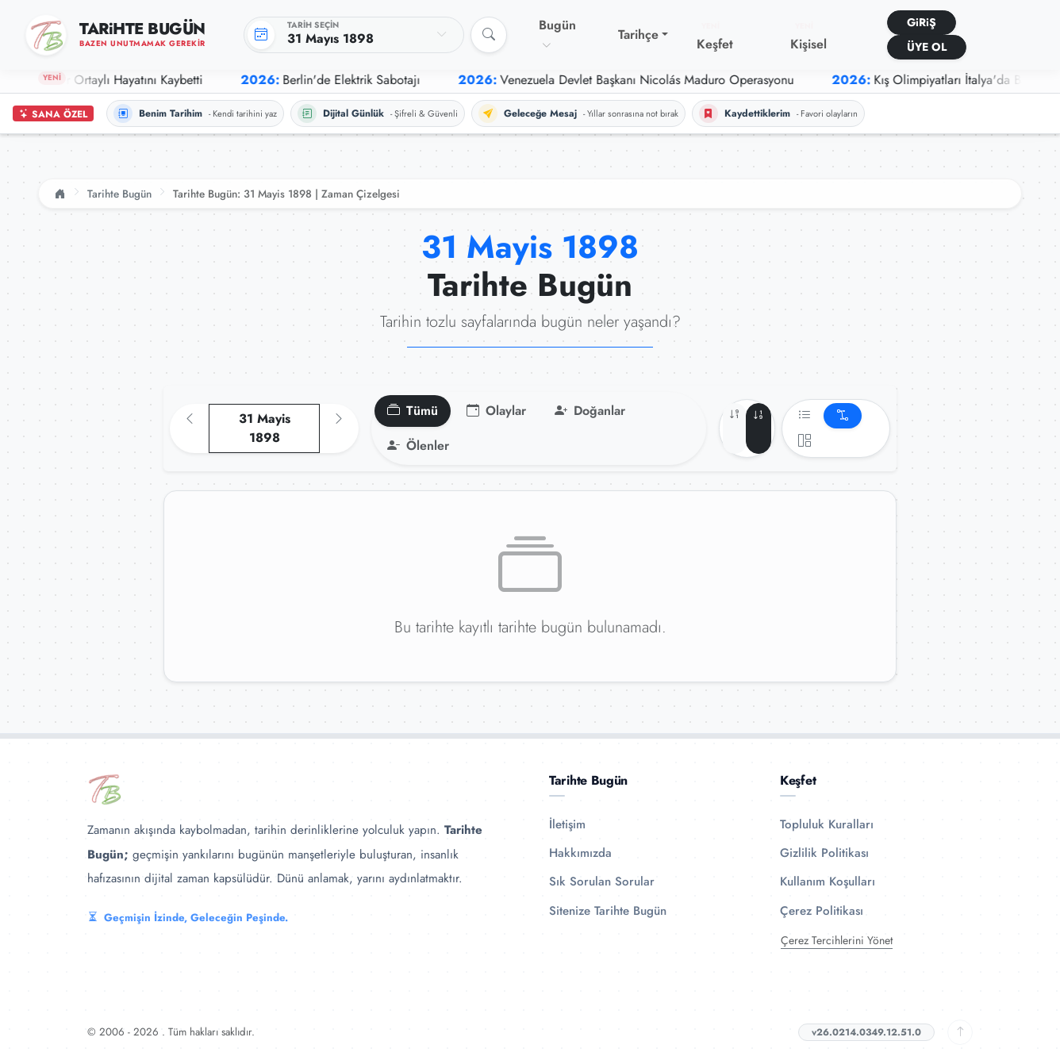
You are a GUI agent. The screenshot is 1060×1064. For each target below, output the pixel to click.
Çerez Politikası (821, 911)
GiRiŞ (921, 22)
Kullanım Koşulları (827, 881)
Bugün (557, 34)
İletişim (567, 824)
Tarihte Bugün (119, 194)
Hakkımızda (580, 853)
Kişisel (808, 36)
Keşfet (715, 36)
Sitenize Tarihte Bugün (607, 911)
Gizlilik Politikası (824, 853)
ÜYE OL (927, 47)
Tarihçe (638, 34)
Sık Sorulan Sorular (602, 881)
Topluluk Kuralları (827, 824)
